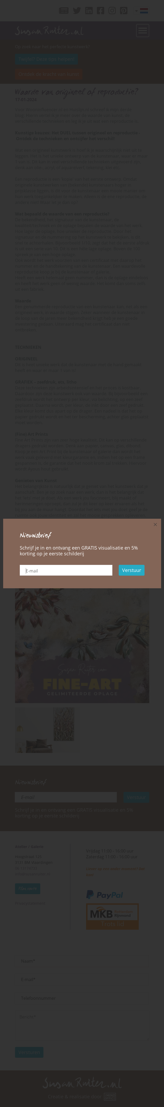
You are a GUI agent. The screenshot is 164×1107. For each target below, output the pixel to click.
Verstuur (131, 570)
